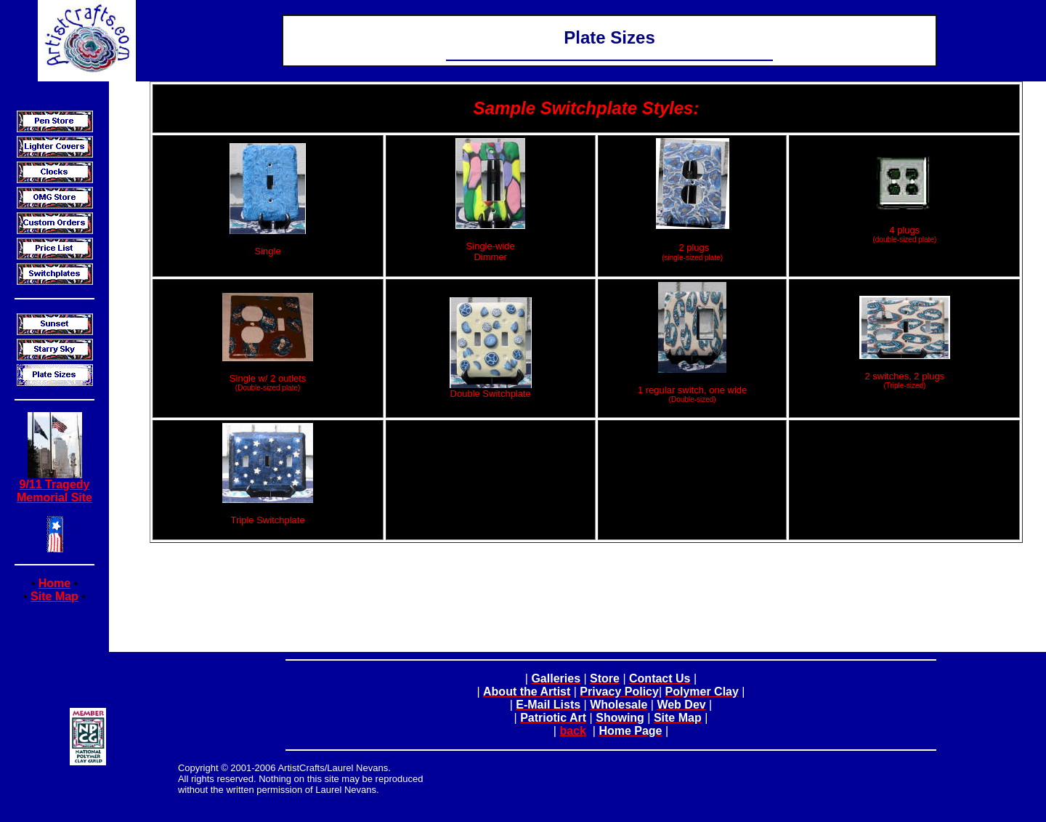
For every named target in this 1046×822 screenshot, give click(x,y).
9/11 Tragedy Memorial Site (54, 491)
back (572, 731)
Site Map (54, 596)
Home (54, 583)
